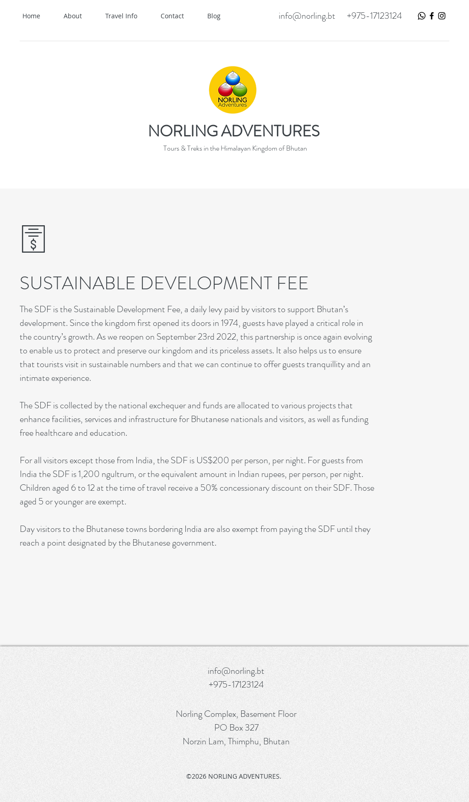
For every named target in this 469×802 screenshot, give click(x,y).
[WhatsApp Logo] (421, 16)
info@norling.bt (307, 15)
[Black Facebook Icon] (432, 16)
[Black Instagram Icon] (442, 16)
